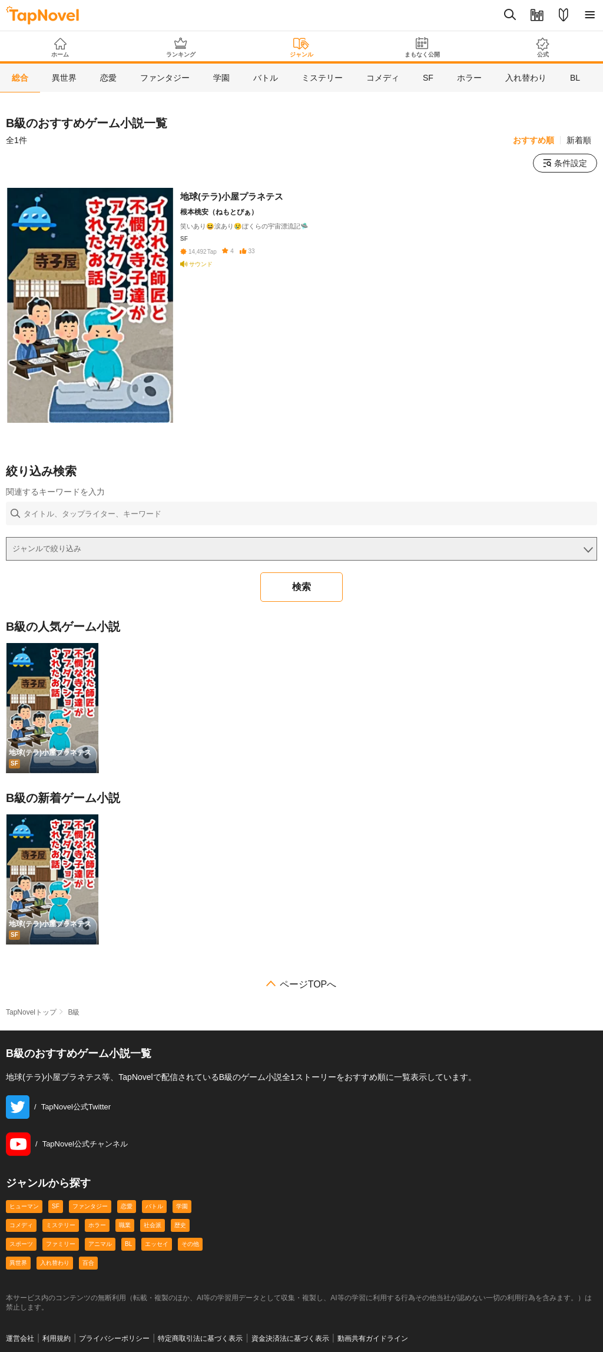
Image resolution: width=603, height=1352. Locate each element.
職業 (125, 1225)
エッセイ (156, 1244)
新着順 (578, 140)
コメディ (21, 1225)
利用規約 (56, 1338)
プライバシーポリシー (114, 1338)
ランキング (181, 47)
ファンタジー (90, 1206)
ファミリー (60, 1244)
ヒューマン (24, 1206)
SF (55, 1206)
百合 (88, 1263)
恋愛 (126, 1206)
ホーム (60, 48)
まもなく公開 (422, 47)
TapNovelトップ (31, 1012)
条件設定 (565, 163)
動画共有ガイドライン (372, 1338)
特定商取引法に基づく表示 (200, 1338)
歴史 (180, 1225)
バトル (154, 1206)
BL (128, 1244)
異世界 (18, 1263)
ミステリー (60, 1225)
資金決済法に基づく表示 (290, 1338)
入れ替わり (54, 1263)
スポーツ (21, 1244)
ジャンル (301, 48)
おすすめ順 (533, 140)
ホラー (97, 1225)
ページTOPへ (308, 984)
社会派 (152, 1225)
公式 (542, 47)
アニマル (100, 1244)
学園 (182, 1206)
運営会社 (20, 1338)
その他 (190, 1244)
